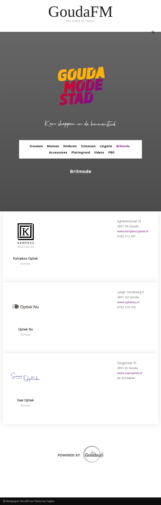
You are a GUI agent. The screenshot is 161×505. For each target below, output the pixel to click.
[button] (153, 32)
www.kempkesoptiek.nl (132, 231)
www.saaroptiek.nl (129, 373)
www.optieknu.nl (128, 302)
